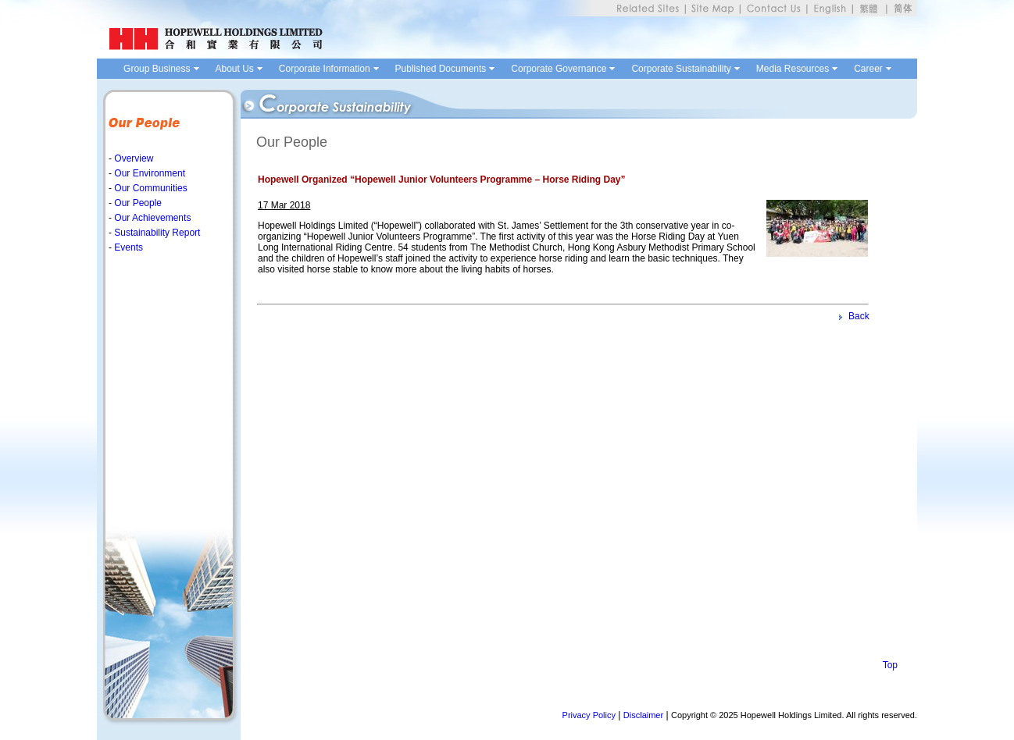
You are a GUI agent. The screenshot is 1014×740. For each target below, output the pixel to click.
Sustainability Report (156, 232)
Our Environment (148, 173)
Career (868, 68)
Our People (137, 202)
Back (858, 316)
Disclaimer (643, 715)
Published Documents (441, 68)
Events (127, 247)
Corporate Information (324, 68)
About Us (235, 68)
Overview (132, 158)
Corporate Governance (558, 68)
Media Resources (792, 68)
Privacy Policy (589, 715)
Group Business (156, 68)
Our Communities (149, 188)
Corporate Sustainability (680, 68)
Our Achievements (151, 217)
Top (890, 665)
